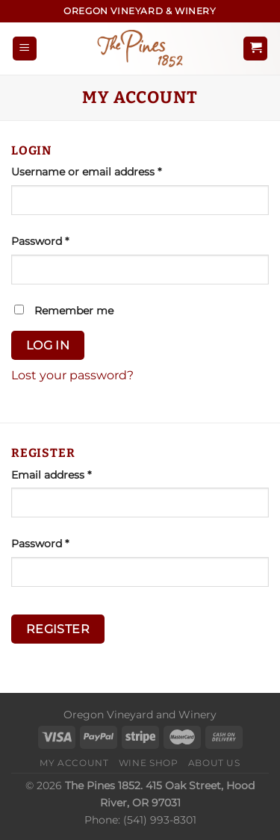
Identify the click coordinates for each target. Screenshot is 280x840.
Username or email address (109, 171)
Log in (48, 345)
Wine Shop (148, 762)
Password (63, 240)
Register (58, 629)
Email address (74, 474)
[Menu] (25, 49)
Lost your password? (72, 375)
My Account (74, 762)
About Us (214, 762)
